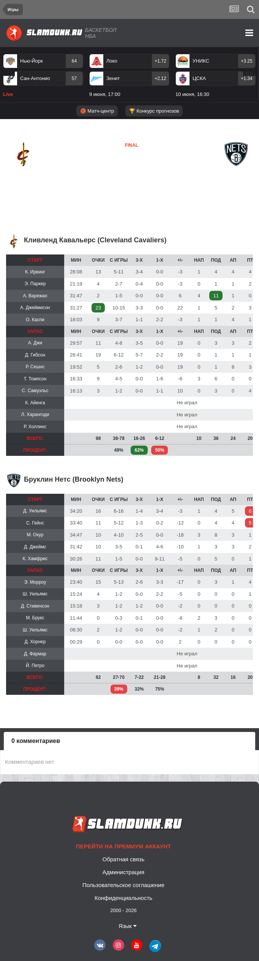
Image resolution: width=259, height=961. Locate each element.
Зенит (113, 78)
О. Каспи (35, 319)
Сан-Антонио (35, 78)
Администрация (123, 872)
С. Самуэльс (35, 390)
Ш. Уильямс (35, 594)
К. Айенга (35, 402)
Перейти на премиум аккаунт (123, 846)
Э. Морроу (35, 582)
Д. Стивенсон (35, 606)
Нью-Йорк (31, 61)
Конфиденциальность (123, 898)
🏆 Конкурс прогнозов (154, 111)
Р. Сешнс (34, 366)
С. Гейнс (35, 523)
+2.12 (160, 78)
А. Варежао (35, 295)
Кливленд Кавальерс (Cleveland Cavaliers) (95, 240)
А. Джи (35, 342)
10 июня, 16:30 (192, 94)
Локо (111, 61)
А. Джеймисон (35, 307)
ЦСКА (199, 78)
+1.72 (160, 61)
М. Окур (35, 534)
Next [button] (249, 73)
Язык (127, 926)
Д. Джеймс (35, 547)
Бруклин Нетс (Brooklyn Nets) (73, 479)
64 (74, 61)
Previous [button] (9, 73)
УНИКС (201, 61)
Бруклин (113, 172)
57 (74, 78)
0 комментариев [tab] (35, 741)
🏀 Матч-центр (97, 111)
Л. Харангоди (35, 414)
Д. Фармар (35, 653)
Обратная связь (124, 859)
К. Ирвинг (35, 272)
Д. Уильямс (35, 510)
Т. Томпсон (35, 379)
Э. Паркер (35, 283)
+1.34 (246, 78)
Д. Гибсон (35, 355)
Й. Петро (35, 665)
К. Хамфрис (34, 558)
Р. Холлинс (35, 426)
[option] (43, 77)
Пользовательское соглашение (123, 885)
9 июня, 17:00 (104, 94)
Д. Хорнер (35, 641)
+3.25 (246, 61)
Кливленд (24, 172)
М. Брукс (35, 617)
